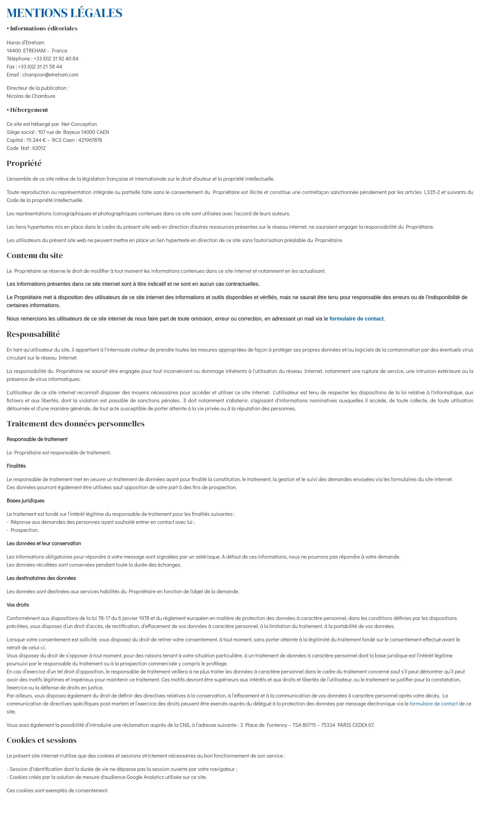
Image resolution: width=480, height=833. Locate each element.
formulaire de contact (356, 319)
